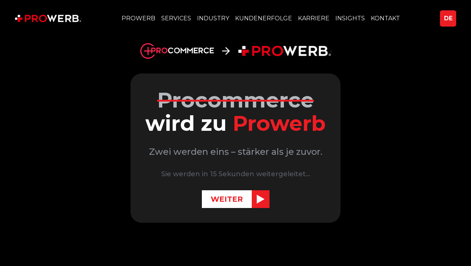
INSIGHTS (350, 18)
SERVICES (176, 18)
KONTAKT (385, 18)
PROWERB (138, 18)
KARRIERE (313, 18)
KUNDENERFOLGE (263, 18)
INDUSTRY (213, 18)
